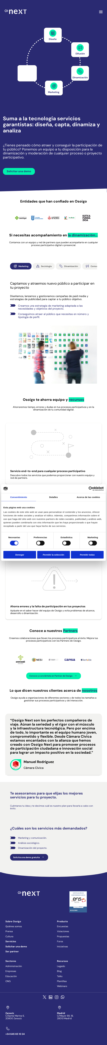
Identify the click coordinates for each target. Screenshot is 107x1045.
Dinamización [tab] (68, 266)
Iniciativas (62, 946)
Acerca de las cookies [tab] (88, 497)
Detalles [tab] (53, 497)
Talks (59, 976)
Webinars (62, 986)
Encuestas (62, 926)
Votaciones (63, 931)
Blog (59, 971)
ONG (8, 981)
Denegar (19, 554)
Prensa (9, 931)
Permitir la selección (53, 554)
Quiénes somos (13, 926)
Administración (13, 966)
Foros (60, 941)
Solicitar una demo (19, 171)
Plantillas (62, 981)
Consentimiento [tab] (18, 497)
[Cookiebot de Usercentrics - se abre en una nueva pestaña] (91, 488)
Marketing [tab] (20, 266)
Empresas (10, 971)
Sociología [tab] (44, 266)
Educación (11, 976)
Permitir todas (87, 554)
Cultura (9, 936)
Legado (61, 966)
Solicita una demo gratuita (29, 857)
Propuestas (63, 936)
